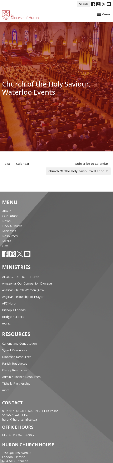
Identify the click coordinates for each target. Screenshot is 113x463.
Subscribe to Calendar (91, 163)
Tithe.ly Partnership (16, 383)
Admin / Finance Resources (21, 377)
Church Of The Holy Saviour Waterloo (78, 171)
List (7, 163)
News (6, 221)
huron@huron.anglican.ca (19, 419)
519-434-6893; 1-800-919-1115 (26, 411)
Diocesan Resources (16, 357)
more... (7, 323)
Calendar (22, 163)
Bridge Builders (13, 316)
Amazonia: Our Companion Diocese (27, 283)
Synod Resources (14, 350)
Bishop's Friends (14, 310)
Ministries (9, 231)
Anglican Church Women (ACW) (23, 290)
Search (83, 4)
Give (5, 246)
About (6, 211)
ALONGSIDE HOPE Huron (20, 277)
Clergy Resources (15, 370)
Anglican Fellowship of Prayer (23, 297)
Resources (10, 236)
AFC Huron (9, 303)
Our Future (10, 216)
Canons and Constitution (19, 343)
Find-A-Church (12, 226)
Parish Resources (14, 363)
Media (6, 241)
